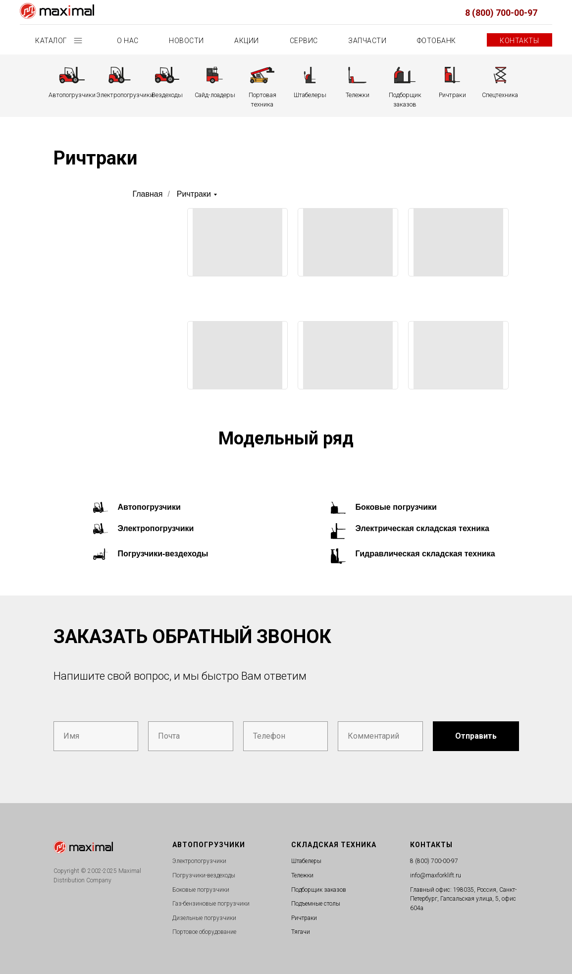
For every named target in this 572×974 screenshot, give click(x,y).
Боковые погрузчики (396, 507)
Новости (186, 41)
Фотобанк (436, 41)
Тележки (302, 875)
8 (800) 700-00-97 (501, 12)
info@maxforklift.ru (435, 875)
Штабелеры (306, 861)
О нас (128, 41)
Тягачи (300, 931)
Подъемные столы (315, 903)
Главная (148, 194)
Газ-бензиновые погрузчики (211, 903)
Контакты (519, 41)
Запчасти (367, 41)
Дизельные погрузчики (204, 918)
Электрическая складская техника (422, 528)
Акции (246, 41)
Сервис (304, 41)
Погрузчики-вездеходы (163, 553)
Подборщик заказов (318, 889)
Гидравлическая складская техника (425, 553)
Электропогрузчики (156, 528)
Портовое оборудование (204, 931)
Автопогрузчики (149, 507)
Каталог (52, 41)
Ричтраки (194, 194)
